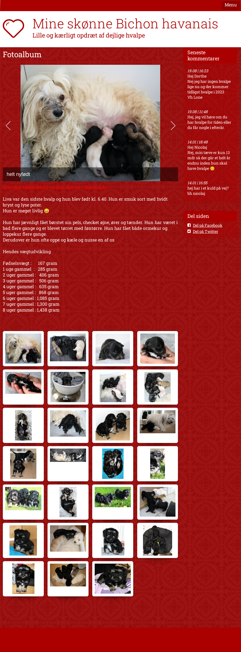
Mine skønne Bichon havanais (125, 23)
